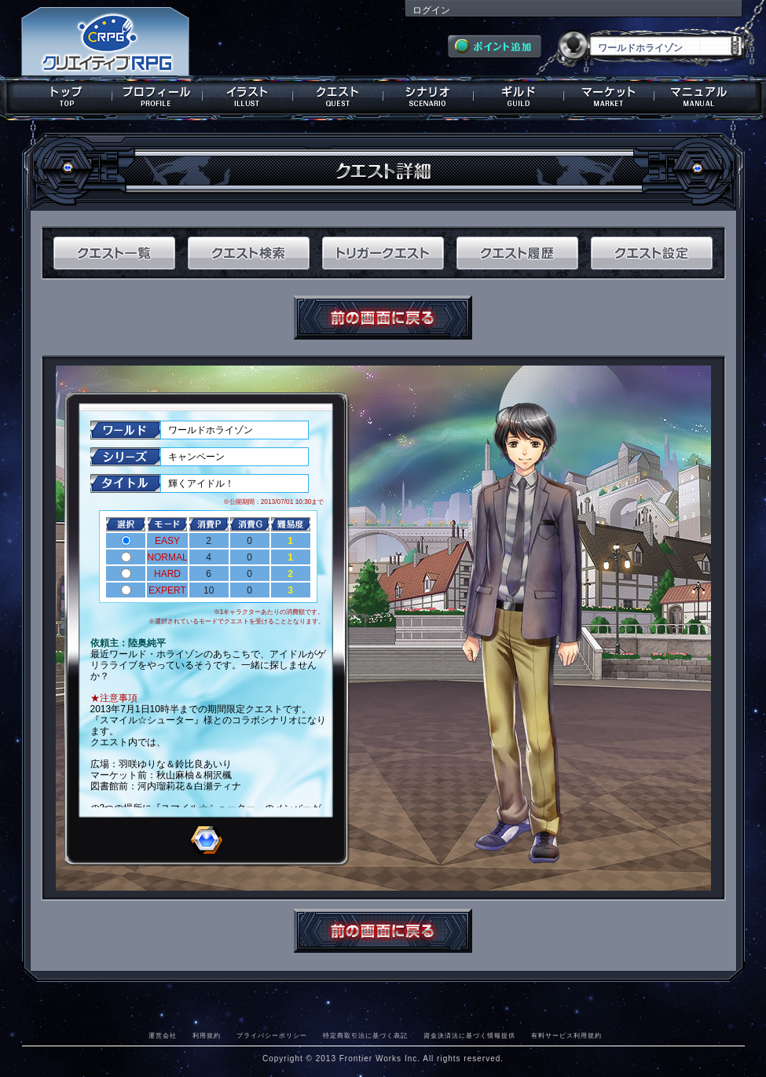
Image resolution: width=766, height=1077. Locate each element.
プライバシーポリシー (271, 1035)
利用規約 (206, 1035)
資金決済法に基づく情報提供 (469, 1035)
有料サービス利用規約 (566, 1035)
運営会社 (162, 1035)
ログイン (431, 10)
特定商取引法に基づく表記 (365, 1035)
